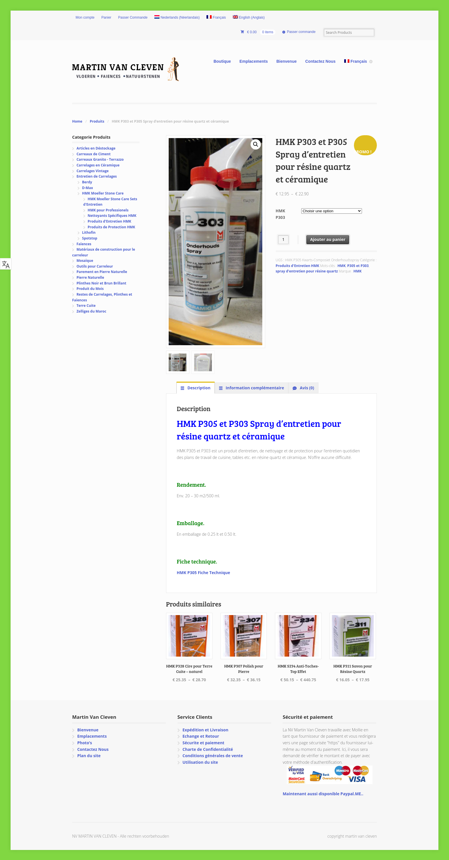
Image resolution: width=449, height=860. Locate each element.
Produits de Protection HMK (111, 227)
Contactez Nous (320, 61)
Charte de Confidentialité (207, 748)
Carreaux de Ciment (93, 154)
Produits (97, 121)
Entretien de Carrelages (96, 176)
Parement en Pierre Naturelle (101, 271)
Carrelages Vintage (92, 170)
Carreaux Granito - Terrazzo (100, 159)
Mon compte (85, 17)
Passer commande (301, 32)
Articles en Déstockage (95, 148)
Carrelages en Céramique (97, 165)
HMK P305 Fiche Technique (203, 572)
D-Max (87, 187)
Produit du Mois (90, 288)
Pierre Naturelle (90, 277)
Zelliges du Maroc (91, 311)
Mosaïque (84, 260)
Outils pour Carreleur (94, 266)
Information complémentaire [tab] (254, 387)
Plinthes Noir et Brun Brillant (101, 283)
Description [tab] (198, 387)
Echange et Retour (200, 735)
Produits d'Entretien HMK (297, 265)
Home (77, 121)
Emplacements (253, 61)
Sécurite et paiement (203, 742)
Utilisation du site (200, 761)
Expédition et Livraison (205, 729)
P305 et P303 (358, 265)
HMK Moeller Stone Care (103, 193)
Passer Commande (133, 17)
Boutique (222, 61)
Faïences (83, 243)
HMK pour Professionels (108, 210)
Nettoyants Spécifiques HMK (112, 215)
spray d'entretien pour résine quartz (307, 271)
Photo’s (84, 742)
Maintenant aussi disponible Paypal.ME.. (323, 793)
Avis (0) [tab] (306, 387)
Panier (106, 17)
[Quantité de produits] (283, 239)
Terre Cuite (86, 305)
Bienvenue (286, 61)
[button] (256, 144)
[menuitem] (177, 18)
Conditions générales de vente (212, 755)
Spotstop (89, 238)
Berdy (87, 182)
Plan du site (89, 755)
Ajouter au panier (327, 239)
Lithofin (89, 232)
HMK (341, 265)
